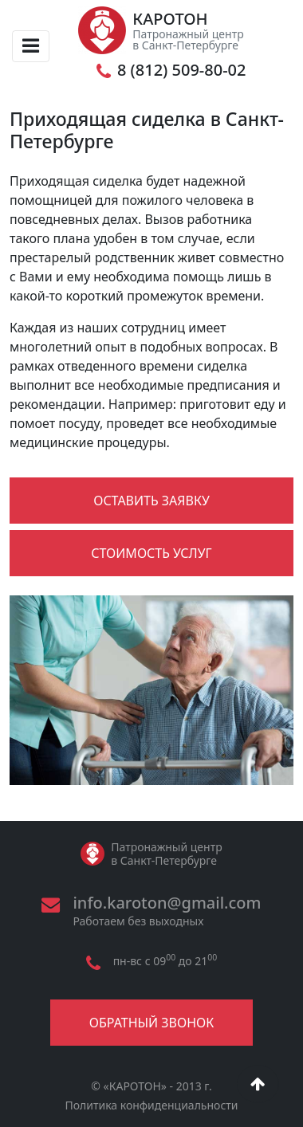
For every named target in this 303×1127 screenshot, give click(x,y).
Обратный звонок (151, 1022)
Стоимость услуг (151, 553)
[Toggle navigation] (30, 46)
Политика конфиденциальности (151, 1105)
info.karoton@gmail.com (167, 903)
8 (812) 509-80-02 (181, 70)
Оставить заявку (151, 500)
